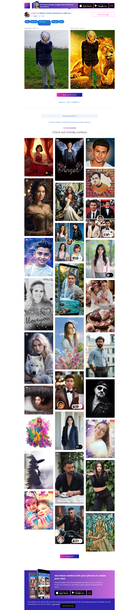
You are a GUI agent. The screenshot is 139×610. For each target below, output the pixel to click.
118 (41, 16)
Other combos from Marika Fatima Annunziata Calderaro (69, 122)
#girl (61, 22)
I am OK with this (68, 606)
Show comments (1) (69, 116)
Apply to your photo (69, 95)
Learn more (56, 604)
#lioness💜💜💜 (44, 23)
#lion (27, 22)
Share (103, 15)
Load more (69, 556)
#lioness (34, 22)
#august (55, 22)
